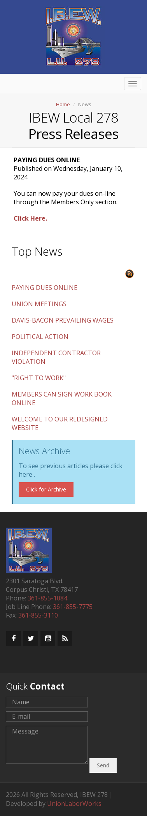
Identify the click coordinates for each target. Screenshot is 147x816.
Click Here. (30, 218)
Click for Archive (46, 489)
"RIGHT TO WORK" (39, 378)
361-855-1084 (47, 598)
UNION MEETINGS (39, 304)
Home (63, 104)
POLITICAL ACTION (40, 336)
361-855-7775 (73, 606)
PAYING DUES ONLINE (44, 287)
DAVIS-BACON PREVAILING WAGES (63, 320)
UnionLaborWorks (74, 803)
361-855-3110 (38, 615)
